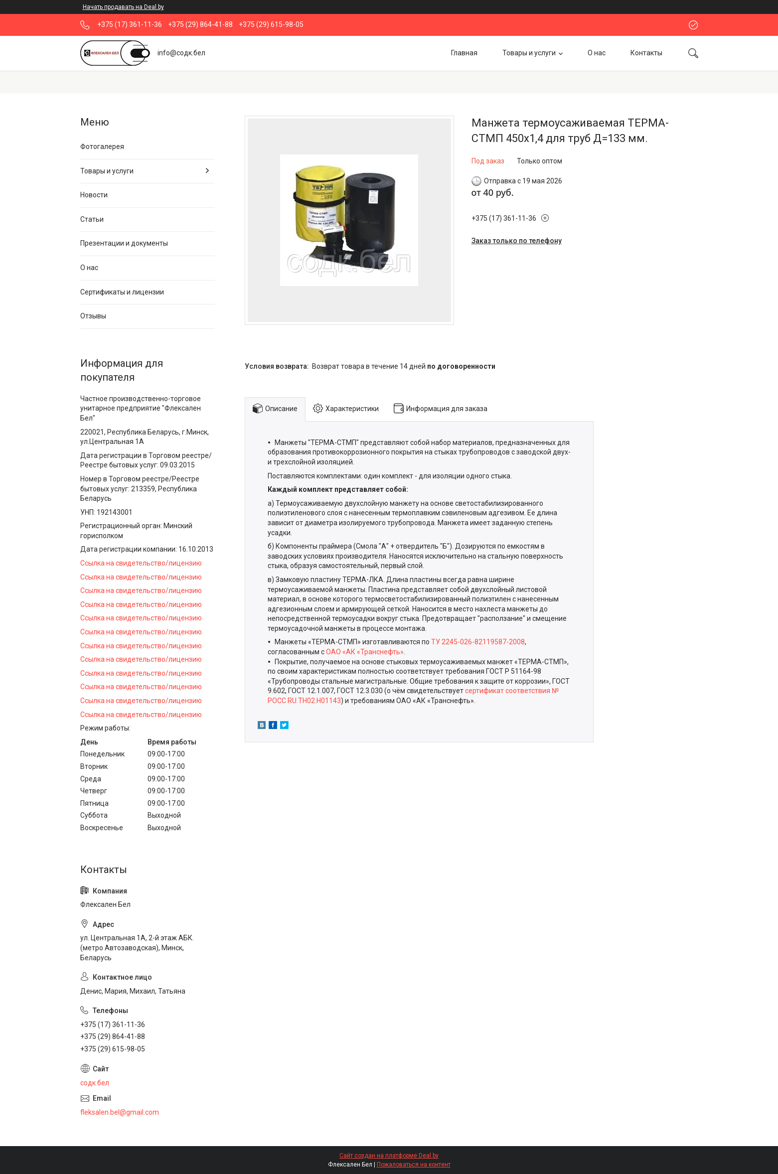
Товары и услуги (529, 53)
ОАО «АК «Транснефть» (365, 652)
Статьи (92, 219)
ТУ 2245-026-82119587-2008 (478, 642)
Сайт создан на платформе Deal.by (389, 1155)
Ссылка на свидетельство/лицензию (141, 563)
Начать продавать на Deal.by (123, 6)
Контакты (646, 53)
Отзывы (93, 316)
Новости (94, 195)
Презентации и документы (124, 243)
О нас (597, 53)
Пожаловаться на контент (414, 1164)
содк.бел (94, 1083)
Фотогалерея (102, 146)
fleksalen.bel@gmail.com (119, 1112)
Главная (464, 53)
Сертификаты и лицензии (122, 292)
